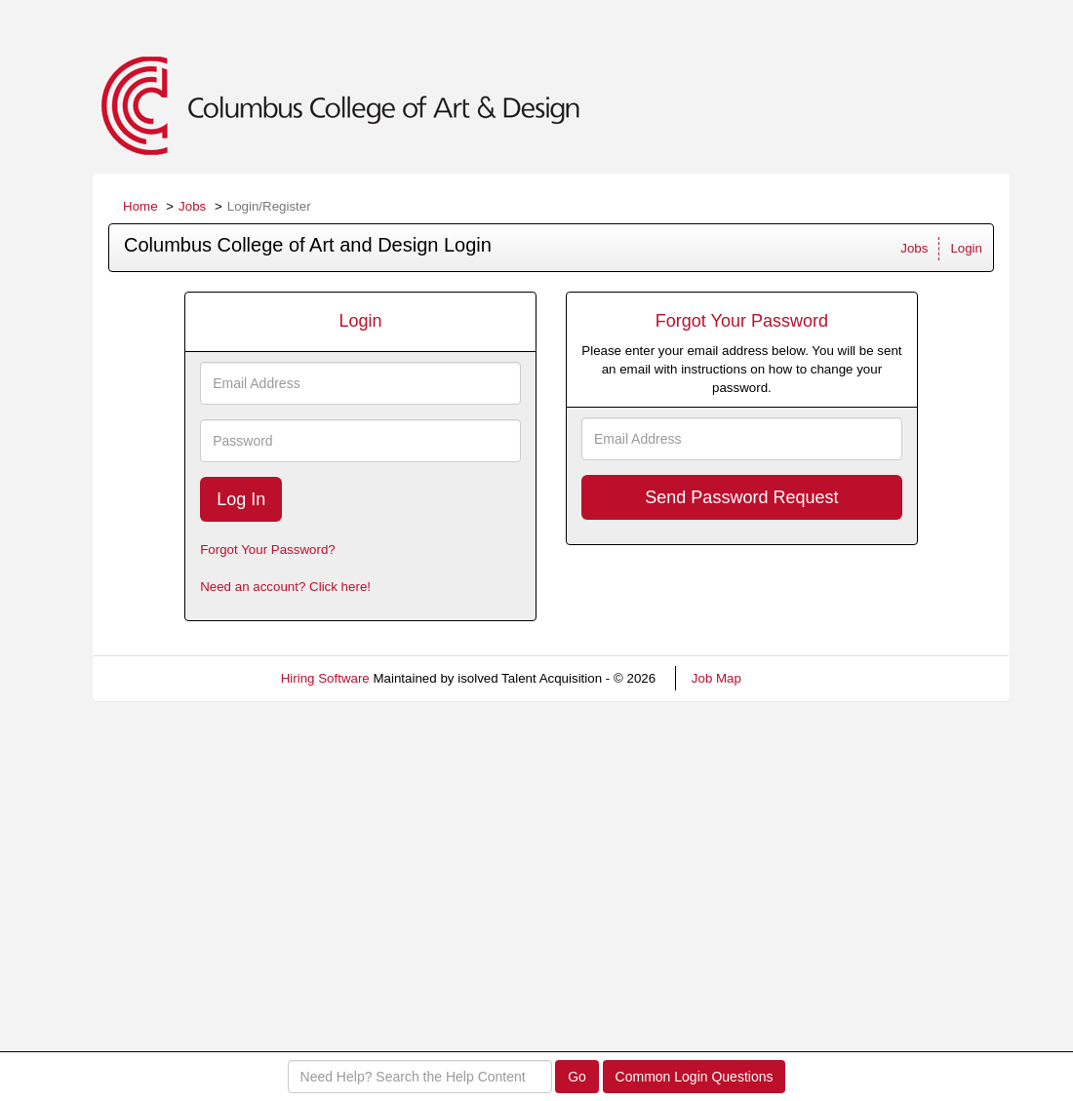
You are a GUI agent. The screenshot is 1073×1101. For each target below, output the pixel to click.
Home (140, 206)
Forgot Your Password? (268, 549)
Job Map (716, 678)
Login (966, 248)
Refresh (799, 678)
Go (577, 1076)
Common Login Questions (695, 1076)
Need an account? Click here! (285, 586)
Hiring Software (325, 678)
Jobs (192, 206)
